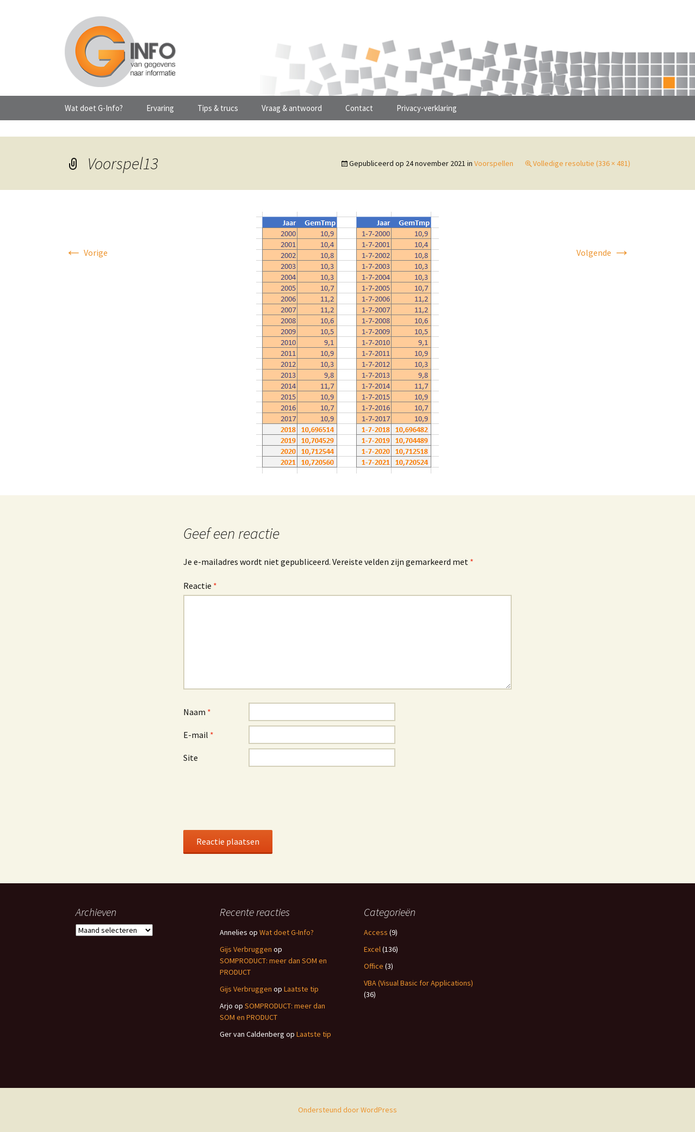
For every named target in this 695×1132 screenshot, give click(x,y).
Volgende (603, 252)
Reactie (200, 585)
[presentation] (266, 798)
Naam (197, 711)
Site (190, 757)
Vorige (86, 252)
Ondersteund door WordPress (347, 1110)
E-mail (198, 734)
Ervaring (160, 108)
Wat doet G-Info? (94, 108)
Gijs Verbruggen (246, 949)
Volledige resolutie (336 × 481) (581, 163)
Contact (359, 108)
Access (376, 932)
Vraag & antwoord (292, 108)
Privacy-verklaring (426, 108)
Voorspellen (493, 163)
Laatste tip (301, 989)
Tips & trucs (217, 108)
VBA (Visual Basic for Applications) (418, 983)
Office (373, 966)
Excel (372, 949)
